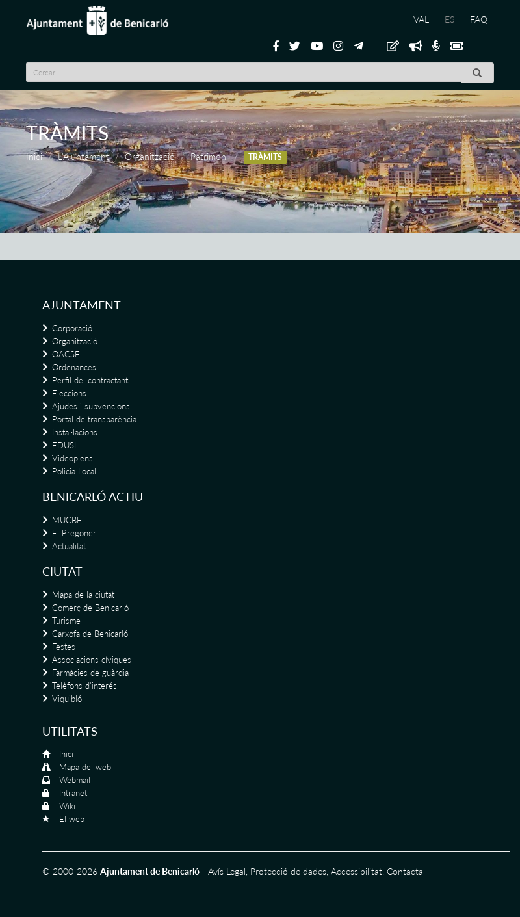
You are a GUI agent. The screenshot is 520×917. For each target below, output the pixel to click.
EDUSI (64, 445)
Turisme (66, 620)
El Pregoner (74, 533)
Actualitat (69, 546)
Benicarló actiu (92, 496)
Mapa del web (85, 767)
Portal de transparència (94, 419)
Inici (34, 156)
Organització (150, 156)
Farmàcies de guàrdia (90, 672)
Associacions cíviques (91, 659)
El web (71, 819)
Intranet (73, 793)
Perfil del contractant (90, 380)
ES (449, 19)
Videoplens (72, 458)
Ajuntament (81, 305)
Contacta (405, 871)
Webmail (74, 780)
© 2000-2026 (70, 871)
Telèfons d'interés (84, 685)
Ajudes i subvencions (91, 406)
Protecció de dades (288, 871)
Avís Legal (227, 871)
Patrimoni (209, 156)
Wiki (67, 806)
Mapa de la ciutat (83, 594)
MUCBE (67, 520)
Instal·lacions (75, 432)
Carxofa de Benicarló (90, 633)
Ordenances (74, 367)
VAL (421, 19)
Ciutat (62, 571)
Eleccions (69, 393)
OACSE (66, 354)
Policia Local (74, 471)
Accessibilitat (356, 871)
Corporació (72, 328)
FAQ (479, 19)
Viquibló (67, 698)
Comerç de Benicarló (90, 607)
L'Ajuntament (83, 156)
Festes (63, 646)
